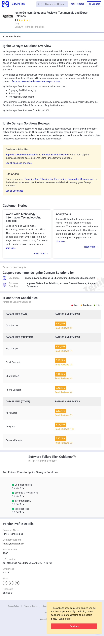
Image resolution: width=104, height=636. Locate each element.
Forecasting (61, 278)
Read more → (41, 253)
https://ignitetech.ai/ (13, 543)
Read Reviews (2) (63, 328)
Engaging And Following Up (39, 278)
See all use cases (14, 190)
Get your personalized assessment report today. (36, 81)
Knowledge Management (82, 278)
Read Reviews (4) (63, 364)
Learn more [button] (64, 619)
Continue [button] (74, 626)
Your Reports (77, 3)
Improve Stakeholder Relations (21, 154)
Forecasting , (61, 179)
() (17, 23)
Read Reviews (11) (64, 429)
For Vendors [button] (94, 4)
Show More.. (11, 248)
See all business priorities (19, 163)
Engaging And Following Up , (39, 179)
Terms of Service (30, 606)
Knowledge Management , (81, 179)
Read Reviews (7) (63, 351)
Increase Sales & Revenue (55, 154)
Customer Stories (12, 36)
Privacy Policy (13, 606)
